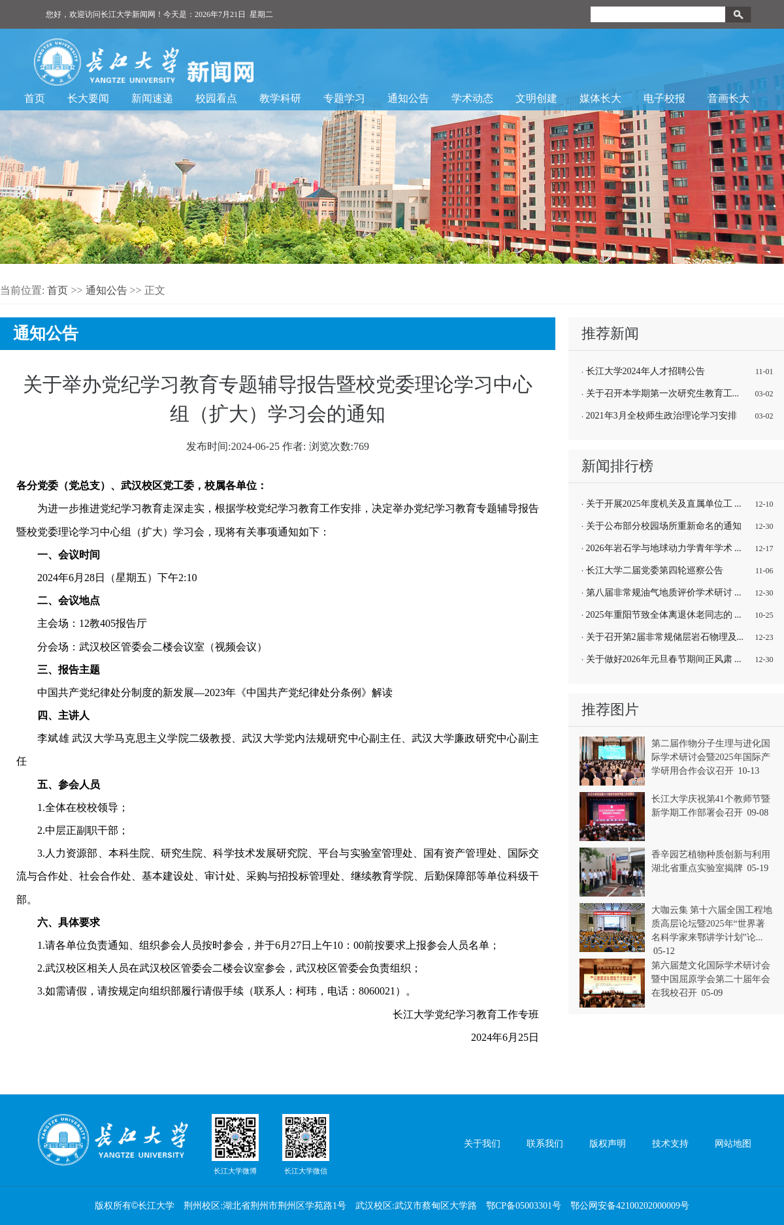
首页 (34, 98)
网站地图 (733, 1144)
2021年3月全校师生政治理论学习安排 (661, 416)
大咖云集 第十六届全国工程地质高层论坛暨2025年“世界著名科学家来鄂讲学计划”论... (712, 923)
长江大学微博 (235, 1144)
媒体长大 (600, 98)
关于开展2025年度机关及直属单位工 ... (664, 504)
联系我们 (545, 1144)
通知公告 (408, 98)
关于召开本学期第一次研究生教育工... (663, 393)
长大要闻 (88, 98)
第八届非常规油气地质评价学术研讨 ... (664, 592)
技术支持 (670, 1144)
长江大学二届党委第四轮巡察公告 (654, 570)
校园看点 (216, 98)
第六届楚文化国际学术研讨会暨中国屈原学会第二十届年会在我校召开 (710, 979)
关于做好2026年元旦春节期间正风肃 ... (664, 659)
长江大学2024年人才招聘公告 (645, 371)
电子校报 (664, 98)
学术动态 (472, 98)
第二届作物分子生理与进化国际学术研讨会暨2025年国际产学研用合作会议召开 (710, 757)
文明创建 (536, 98)
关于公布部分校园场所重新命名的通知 (664, 526)
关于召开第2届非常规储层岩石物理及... (665, 637)
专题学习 (344, 98)
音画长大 (728, 98)
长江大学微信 (305, 1144)
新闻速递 (152, 98)
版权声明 (607, 1144)
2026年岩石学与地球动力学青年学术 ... (664, 548)
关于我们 (482, 1144)
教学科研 (280, 98)
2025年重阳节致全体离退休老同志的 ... (664, 615)
